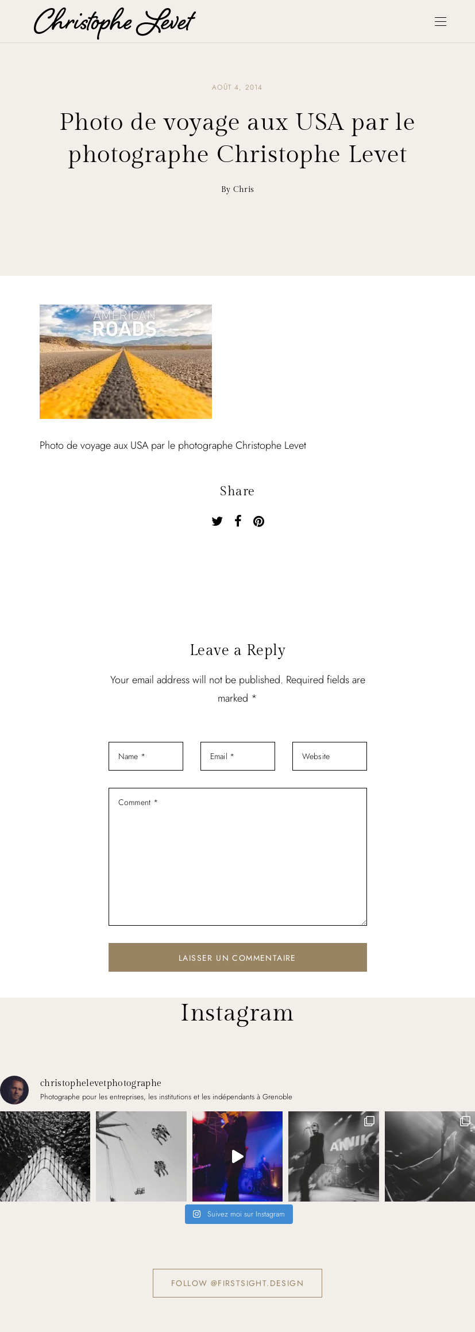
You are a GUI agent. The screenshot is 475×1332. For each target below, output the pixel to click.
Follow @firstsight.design (237, 1283)
